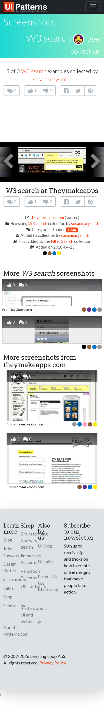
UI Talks (46, 561)
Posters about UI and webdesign (34, 615)
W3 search (48, 38)
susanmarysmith (52, 79)
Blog (7, 539)
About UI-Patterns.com (16, 631)
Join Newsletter (14, 552)
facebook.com (21, 309)
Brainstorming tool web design (34, 540)
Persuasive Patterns (31, 559)
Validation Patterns (30, 574)
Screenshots (14, 579)
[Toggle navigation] (93, 6)
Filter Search (62, 241)
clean (72, 230)
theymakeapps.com (47, 217)
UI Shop (45, 545)
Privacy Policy (52, 662)
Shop (8, 596)
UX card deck (33, 586)
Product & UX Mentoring (48, 583)
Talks (8, 588)
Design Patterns (11, 567)
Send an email (16, 605)
